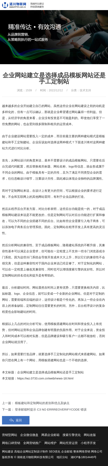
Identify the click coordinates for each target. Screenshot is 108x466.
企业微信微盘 (29, 435)
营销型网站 (9, 435)
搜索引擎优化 (72, 435)
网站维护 (50, 443)
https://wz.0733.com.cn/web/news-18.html (45, 378)
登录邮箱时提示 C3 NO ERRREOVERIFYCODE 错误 (51, 420)
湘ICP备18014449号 (83, 457)
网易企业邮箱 (50, 435)
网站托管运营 (69, 443)
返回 (19, 431)
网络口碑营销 (11, 443)
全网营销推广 (32, 443)
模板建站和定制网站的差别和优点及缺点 (42, 414)
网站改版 (90, 435)
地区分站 (62, 457)
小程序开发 (88, 443)
